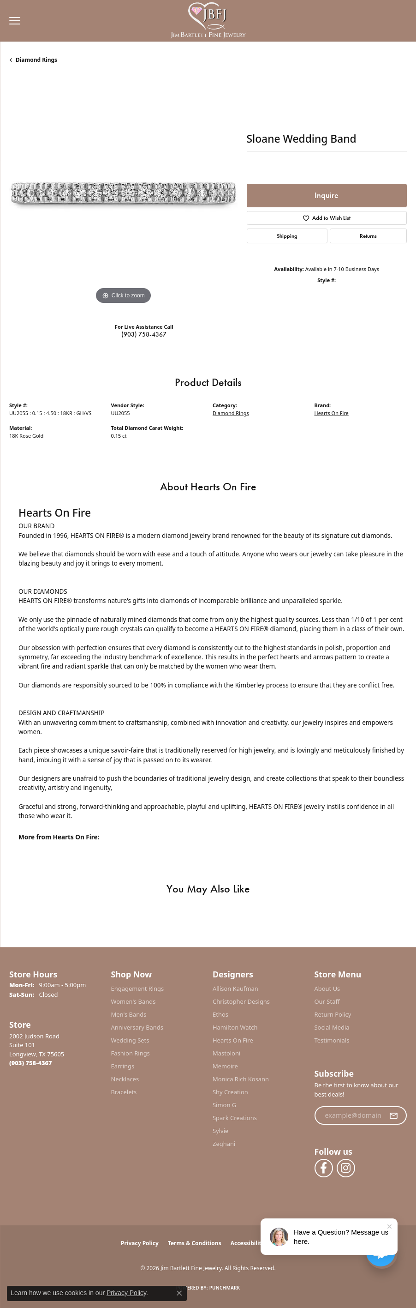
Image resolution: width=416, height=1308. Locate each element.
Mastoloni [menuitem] (226, 1053)
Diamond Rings (36, 60)
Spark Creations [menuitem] (235, 1118)
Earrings (123, 1066)
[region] (123, 192)
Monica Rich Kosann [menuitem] (241, 1079)
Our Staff (327, 1001)
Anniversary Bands (137, 1027)
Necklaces (125, 1079)
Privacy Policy (140, 1243)
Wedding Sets (130, 1040)
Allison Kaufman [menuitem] (235, 988)
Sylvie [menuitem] (220, 1131)
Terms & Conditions (194, 1243)
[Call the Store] (30, 1063)
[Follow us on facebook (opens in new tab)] (324, 1168)
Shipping (287, 236)
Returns (368, 236)
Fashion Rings (130, 1053)
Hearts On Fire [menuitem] (233, 1040)
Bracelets (124, 1092)
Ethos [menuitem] (220, 1014)
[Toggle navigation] (12, 21)
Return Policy (333, 1014)
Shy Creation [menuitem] (230, 1092)
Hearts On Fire (332, 413)
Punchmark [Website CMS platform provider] (224, 1287)
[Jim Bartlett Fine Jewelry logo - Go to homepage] (208, 21)
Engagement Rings (137, 988)
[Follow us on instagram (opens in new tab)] (346, 1168)
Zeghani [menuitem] (224, 1143)
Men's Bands (129, 1014)
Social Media (332, 1027)
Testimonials (332, 1040)
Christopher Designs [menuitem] (241, 1001)
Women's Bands (133, 1001)
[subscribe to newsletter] (393, 1115)
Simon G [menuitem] (224, 1105)
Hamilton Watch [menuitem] (235, 1027)
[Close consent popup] (179, 1293)
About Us (327, 988)
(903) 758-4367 (143, 334)
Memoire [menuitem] (225, 1066)
